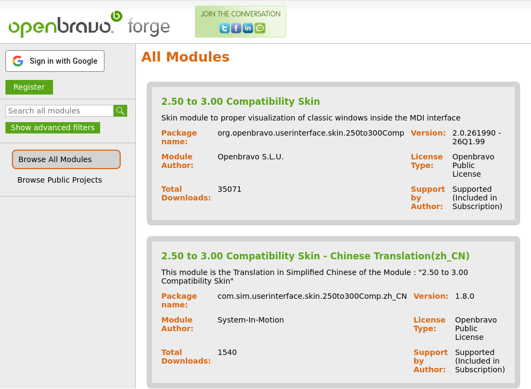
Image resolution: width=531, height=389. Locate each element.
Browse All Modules (54, 159)
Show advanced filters (53, 127)
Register (29, 87)
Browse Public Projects (59, 180)
